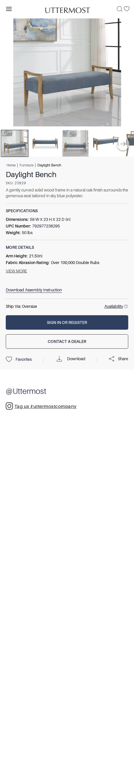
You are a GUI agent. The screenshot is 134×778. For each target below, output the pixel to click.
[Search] (119, 9)
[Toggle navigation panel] (9, 9)
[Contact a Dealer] (67, 341)
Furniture (26, 165)
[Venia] (67, 9)
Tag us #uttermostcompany (41, 406)
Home (11, 165)
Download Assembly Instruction (34, 290)
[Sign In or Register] (67, 322)
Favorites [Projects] (19, 359)
